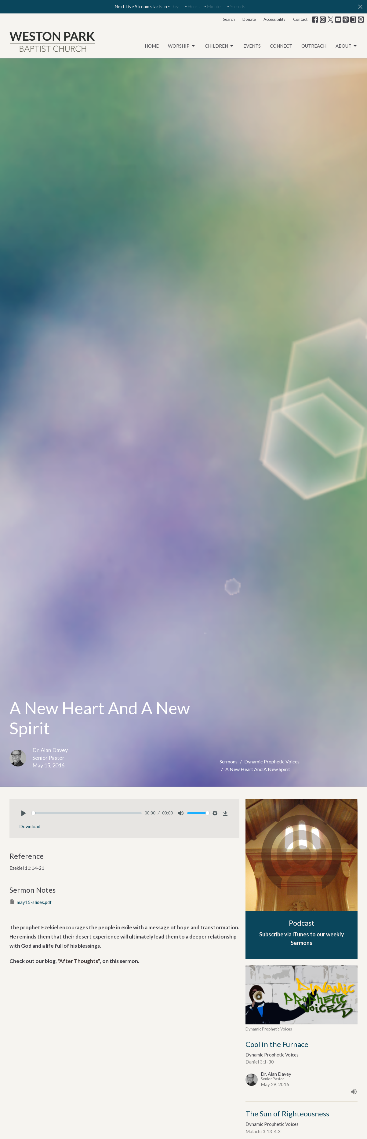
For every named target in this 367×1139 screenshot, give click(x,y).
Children (219, 46)
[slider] (86, 813)
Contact (300, 19)
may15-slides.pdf (30, 902)
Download (29, 826)
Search (229, 19)
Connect (281, 46)
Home (152, 46)
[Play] (23, 813)
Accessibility (274, 19)
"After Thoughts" (79, 961)
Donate (249, 19)
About (347, 46)
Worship (182, 46)
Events (252, 46)
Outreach (313, 46)
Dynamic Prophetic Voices (272, 761)
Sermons (229, 761)
